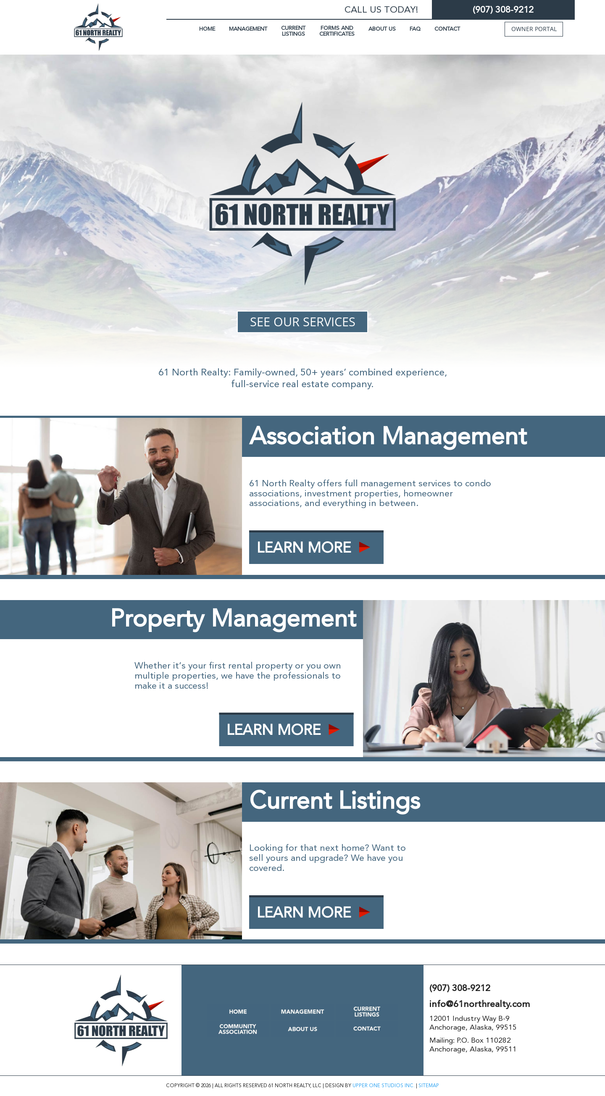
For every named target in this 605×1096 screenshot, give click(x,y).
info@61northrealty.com (479, 1004)
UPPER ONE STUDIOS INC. (383, 1085)
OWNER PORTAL (534, 29)
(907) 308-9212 (503, 10)
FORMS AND (337, 31)
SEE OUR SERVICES (302, 321)
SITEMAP (428, 1085)
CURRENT (293, 31)
